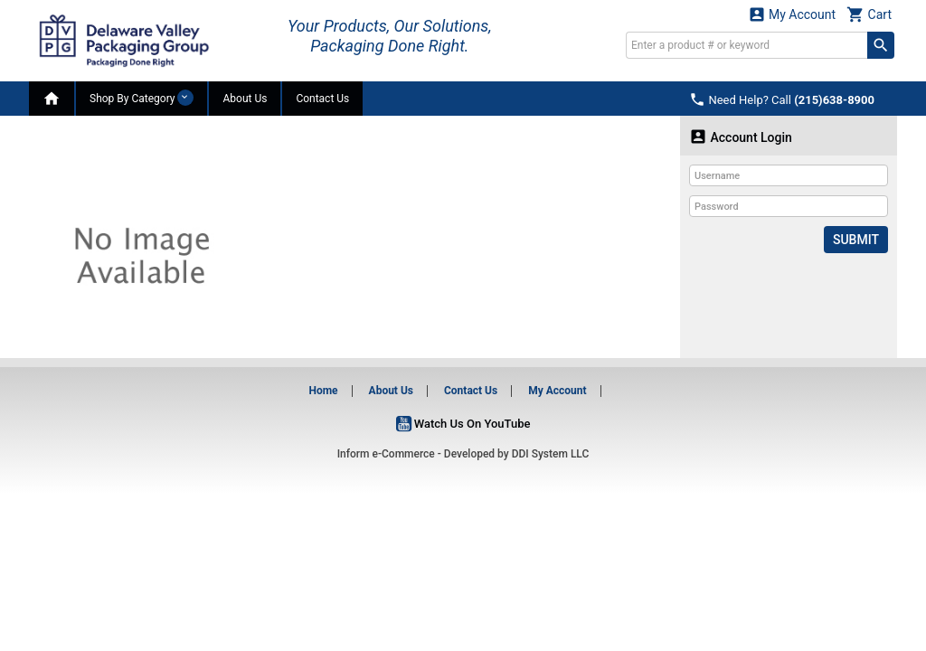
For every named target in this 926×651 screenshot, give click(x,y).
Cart (869, 14)
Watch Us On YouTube (463, 423)
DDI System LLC (551, 454)
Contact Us (322, 98)
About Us (244, 98)
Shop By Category (142, 98)
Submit (856, 239)
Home (322, 390)
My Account (792, 14)
